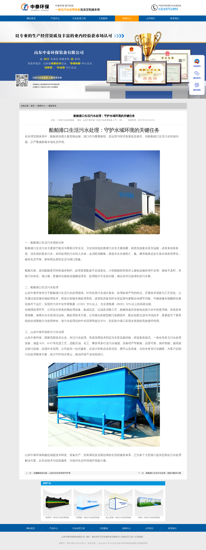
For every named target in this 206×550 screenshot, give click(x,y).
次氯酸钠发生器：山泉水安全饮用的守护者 (52, 473)
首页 (32, 106)
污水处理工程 (79, 18)
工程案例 (102, 18)
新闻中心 (126, 18)
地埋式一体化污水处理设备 (57, 517)
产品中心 (55, 18)
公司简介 (150, 18)
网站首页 (31, 18)
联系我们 (174, 18)
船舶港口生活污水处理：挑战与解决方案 (163, 473)
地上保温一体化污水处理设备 (118, 517)
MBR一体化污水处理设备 (149, 517)
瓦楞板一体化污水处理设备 (88, 517)
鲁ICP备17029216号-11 (77, 543)
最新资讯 (52, 106)
